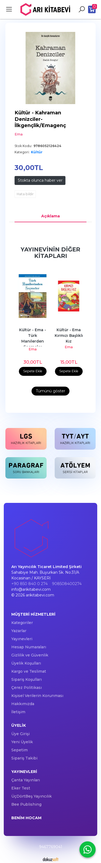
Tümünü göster (50, 391)
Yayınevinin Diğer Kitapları (50, 252)
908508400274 (67, 583)
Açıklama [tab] (50, 216)
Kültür (37, 152)
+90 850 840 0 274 (29, 583)
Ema (33, 349)
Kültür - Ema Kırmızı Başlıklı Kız (69, 335)
